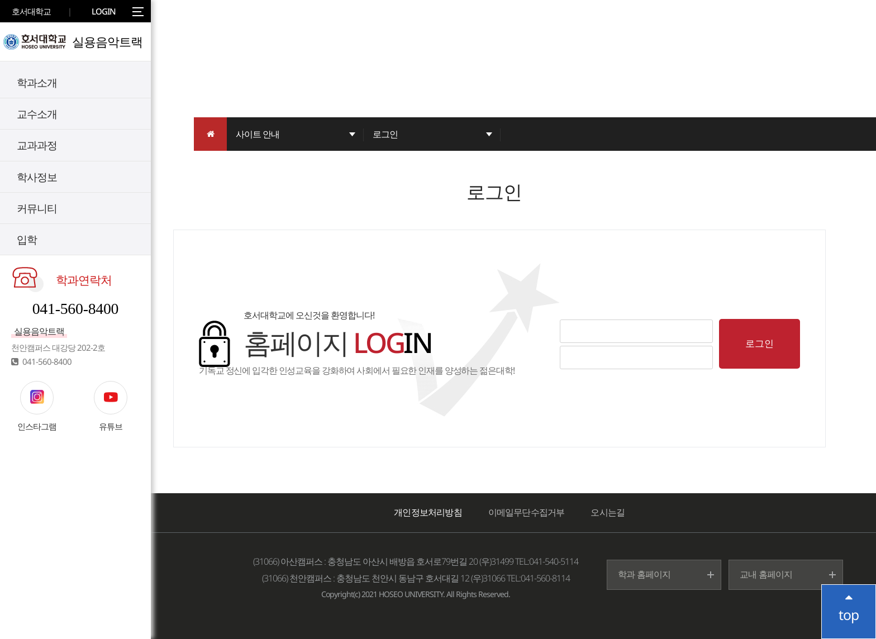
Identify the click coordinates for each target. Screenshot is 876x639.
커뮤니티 (37, 208)
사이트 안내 (257, 134)
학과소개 (37, 82)
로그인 (385, 134)
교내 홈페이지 (766, 574)
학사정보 (37, 176)
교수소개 (37, 113)
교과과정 (37, 144)
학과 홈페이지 (644, 574)
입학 (27, 239)
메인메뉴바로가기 (0, 0)
